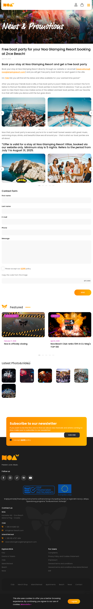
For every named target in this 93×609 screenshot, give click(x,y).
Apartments (51, 584)
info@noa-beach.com (14, 530)
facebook (3, 478)
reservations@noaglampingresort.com (21, 542)
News (4, 571)
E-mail (4, 217)
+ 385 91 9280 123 (12, 527)
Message (5, 238)
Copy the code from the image (15, 275)
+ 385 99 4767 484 (13, 538)
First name (6, 195)
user (76, 4)
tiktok (17, 478)
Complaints (53, 553)
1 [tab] (39, 130)
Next (91, 112)
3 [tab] (46, 130)
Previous (2, 112)
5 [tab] (53, 130)
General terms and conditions (60, 563)
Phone (4, 228)
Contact (78, 584)
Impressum (52, 560)
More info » (25, 604)
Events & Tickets (8, 556)
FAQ (3, 553)
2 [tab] (43, 130)
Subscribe (72, 435)
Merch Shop (23, 584)
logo (10, 457)
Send (83, 292)
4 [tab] (50, 130)
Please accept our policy (18, 268)
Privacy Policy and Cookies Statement (63, 556)
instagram (10, 478)
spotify (23, 478)
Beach (4, 567)
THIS (7, 78)
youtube (30, 478)
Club (3, 560)
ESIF (49, 571)
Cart (82, 4)
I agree (74, 601)
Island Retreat (7, 563)
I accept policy (22, 440)
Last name (6, 206)
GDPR (23, 268)
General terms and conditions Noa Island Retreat (68, 567)
